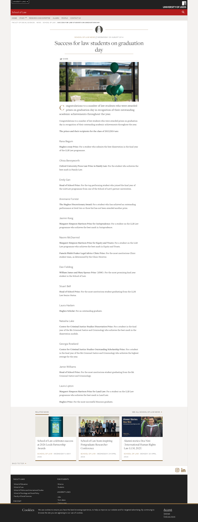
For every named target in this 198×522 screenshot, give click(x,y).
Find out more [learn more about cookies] (169, 516)
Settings (167, 513)
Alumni (56, 18)
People (64, 18)
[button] (183, 12)
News (38, 22)
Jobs (59, 497)
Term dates (62, 500)
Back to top (18, 463)
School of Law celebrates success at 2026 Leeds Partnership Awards (55, 444)
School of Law (19, 12)
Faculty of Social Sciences (23, 22)
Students (61, 487)
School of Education (21, 484)
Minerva (60, 484)
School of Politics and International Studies (28, 490)
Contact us (75, 18)
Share (65, 58)
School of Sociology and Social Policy (26, 493)
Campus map (62, 503)
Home (14, 18)
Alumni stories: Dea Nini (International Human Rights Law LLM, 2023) (140, 444)
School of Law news (85, 37)
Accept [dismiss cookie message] (168, 509)
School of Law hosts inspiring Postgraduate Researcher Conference (96, 444)
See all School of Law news (146, 412)
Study (22, 18)
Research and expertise (39, 18)
